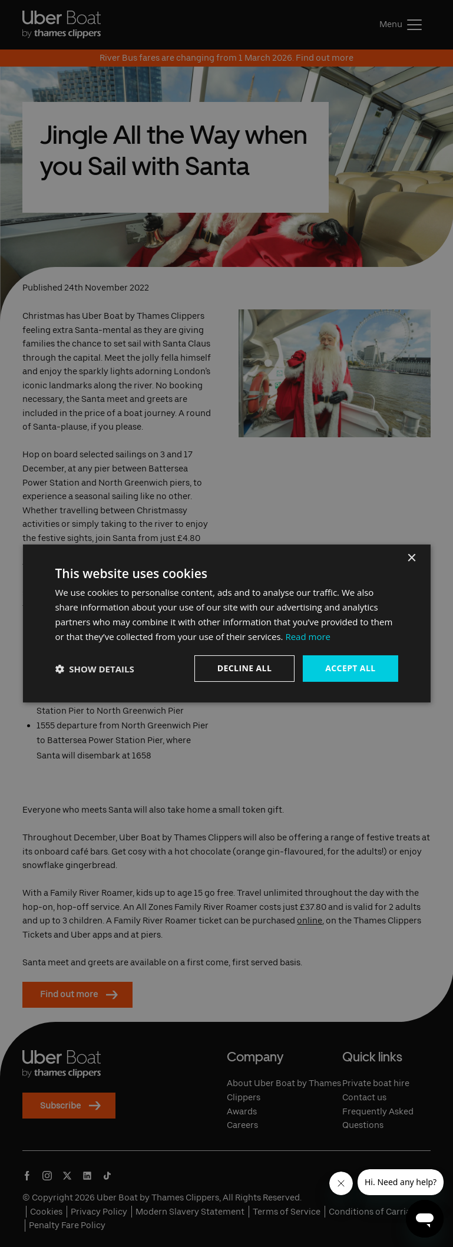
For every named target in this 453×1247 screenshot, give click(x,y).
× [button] (411, 558)
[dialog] (226, 623)
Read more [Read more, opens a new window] (307, 636)
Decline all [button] (244, 668)
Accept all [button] (350, 668)
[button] (94, 668)
